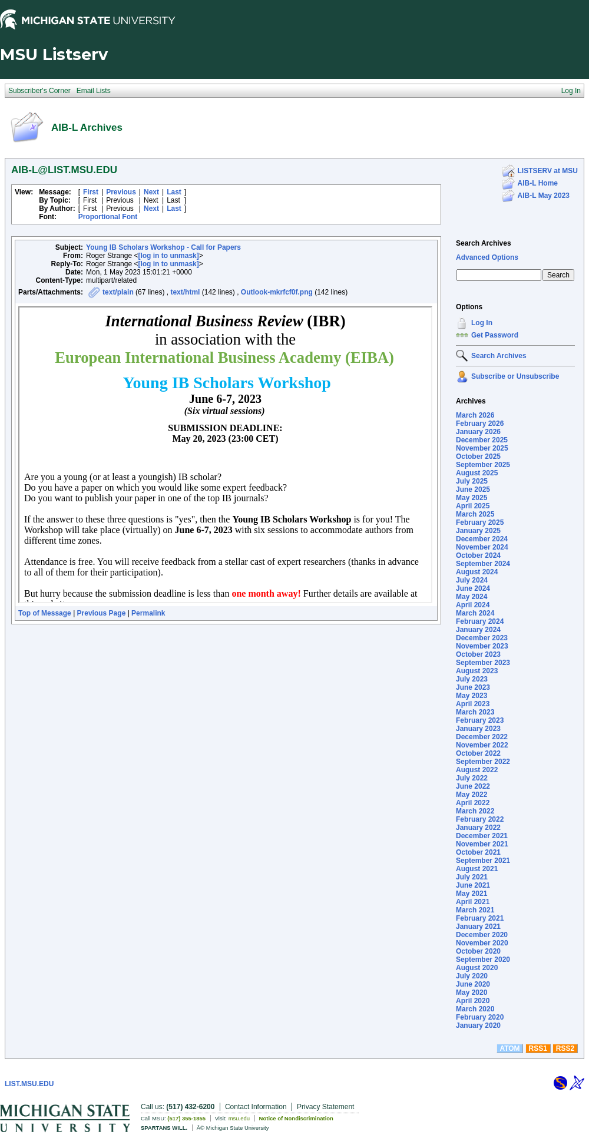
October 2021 (478, 852)
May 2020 (471, 992)
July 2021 (472, 877)
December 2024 (482, 539)
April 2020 (472, 1001)
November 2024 (482, 547)
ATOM (509, 1048)
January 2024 (478, 630)
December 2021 (482, 836)
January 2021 (478, 926)
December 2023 (482, 638)
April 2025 (472, 506)
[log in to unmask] (168, 256)
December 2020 (482, 935)
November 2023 (482, 646)
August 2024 (477, 572)
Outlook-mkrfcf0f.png (277, 292)
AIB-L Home (538, 183)
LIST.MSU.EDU (29, 1084)
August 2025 (477, 473)
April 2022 (472, 803)
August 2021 (477, 869)
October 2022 (478, 753)
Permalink (148, 613)
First (90, 192)
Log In (481, 323)
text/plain (118, 292)
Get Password (494, 335)
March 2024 (475, 613)
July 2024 (472, 580)
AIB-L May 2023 (544, 195)
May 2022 (471, 794)
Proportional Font (108, 217)
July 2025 (472, 481)
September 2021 (483, 860)
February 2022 (480, 819)
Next (151, 192)
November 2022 (482, 745)
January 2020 (478, 1025)
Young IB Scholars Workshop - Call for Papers (163, 247)
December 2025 (482, 440)
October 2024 (478, 555)
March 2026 (475, 415)
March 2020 (475, 1009)
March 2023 (475, 712)
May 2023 (471, 696)
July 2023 (472, 679)
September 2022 (483, 761)
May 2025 (471, 498)
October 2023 (478, 654)
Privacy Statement (325, 1107)
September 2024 (483, 564)
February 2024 (480, 621)
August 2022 (477, 770)
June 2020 (473, 984)
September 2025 (483, 465)
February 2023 (480, 720)
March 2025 (475, 514)
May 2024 (471, 597)
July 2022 (472, 778)
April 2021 (472, 902)
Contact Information (256, 1107)
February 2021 (480, 918)
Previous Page (101, 613)
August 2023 (477, 671)
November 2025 (482, 448)
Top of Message (44, 613)
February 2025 (480, 522)
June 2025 (473, 489)
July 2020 (472, 976)
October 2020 (478, 951)
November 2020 (482, 943)
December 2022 (482, 737)
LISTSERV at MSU (548, 171)
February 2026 (480, 423)
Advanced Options (487, 257)
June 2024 (473, 588)
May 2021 (471, 893)
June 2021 (473, 885)
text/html (185, 292)
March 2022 (475, 811)
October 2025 (478, 456)
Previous (121, 192)
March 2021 (475, 910)
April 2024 (472, 605)
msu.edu (239, 1118)
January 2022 (478, 827)
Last (174, 192)
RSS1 (538, 1048)
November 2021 (482, 844)
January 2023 (478, 729)
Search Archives (483, 243)
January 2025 (478, 531)
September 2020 (483, 959)
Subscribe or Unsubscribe (515, 376)
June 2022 (473, 786)
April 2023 (472, 704)
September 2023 (483, 663)
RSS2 (565, 1048)
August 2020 (477, 968)
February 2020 (480, 1017)
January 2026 (478, 432)
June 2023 (473, 687)
